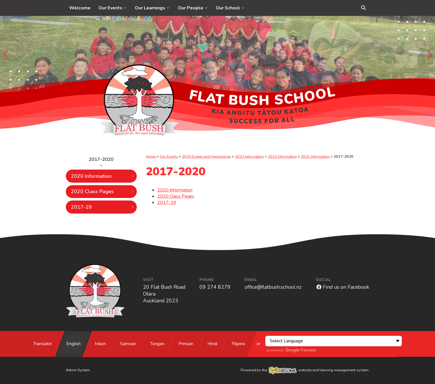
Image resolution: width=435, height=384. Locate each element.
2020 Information (103, 176)
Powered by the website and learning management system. (305, 370)
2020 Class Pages (103, 191)
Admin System (78, 370)
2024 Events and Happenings (206, 156)
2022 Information (282, 156)
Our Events (169, 156)
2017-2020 (101, 161)
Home (151, 156)
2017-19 (103, 207)
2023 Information (249, 156)
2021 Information (315, 156)
